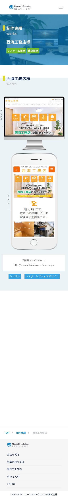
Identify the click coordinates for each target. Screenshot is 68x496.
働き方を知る (14, 469)
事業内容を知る (16, 462)
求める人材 (13, 476)
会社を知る (13, 454)
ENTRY (11, 484)
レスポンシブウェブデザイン (42, 276)
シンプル (15, 276)
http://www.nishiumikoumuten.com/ (34, 265)
